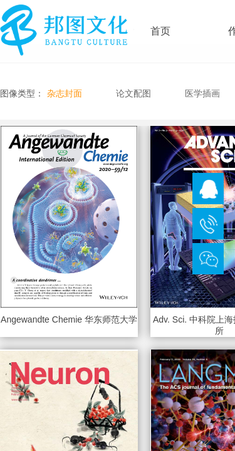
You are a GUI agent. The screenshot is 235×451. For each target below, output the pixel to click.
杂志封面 (64, 93)
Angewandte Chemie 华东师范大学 (69, 319)
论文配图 (133, 93)
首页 (160, 31)
